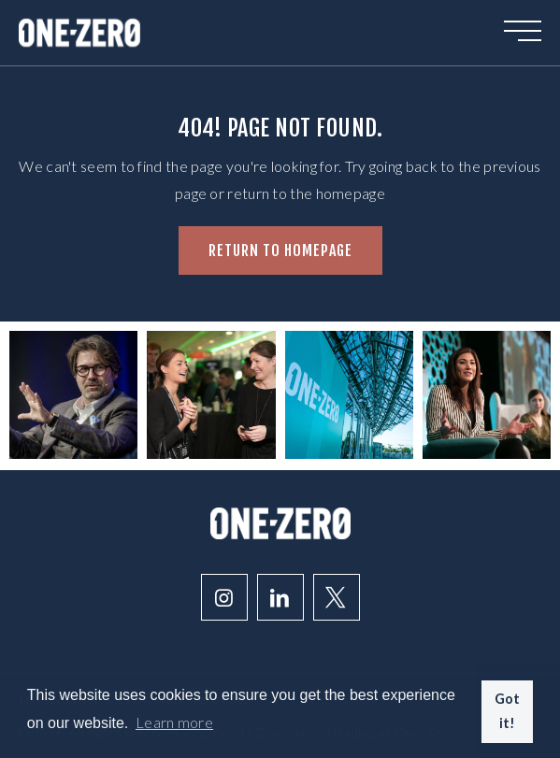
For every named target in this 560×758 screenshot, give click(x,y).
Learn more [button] (174, 722)
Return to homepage (280, 250)
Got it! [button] (508, 711)
